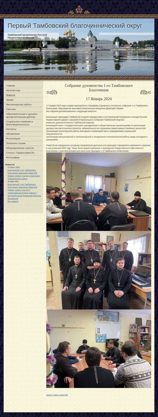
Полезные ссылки (16, 143)
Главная (10, 85)
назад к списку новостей (57, 395)
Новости (10, 95)
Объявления (13, 133)
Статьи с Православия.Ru (20, 152)
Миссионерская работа (18, 104)
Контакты (11, 129)
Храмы (10, 99)
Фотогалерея (13, 138)
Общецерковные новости (20, 148)
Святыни (11, 109)
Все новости (13, 201)
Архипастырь (13, 90)
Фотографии (13, 157)
